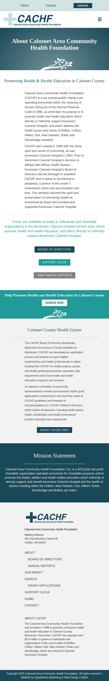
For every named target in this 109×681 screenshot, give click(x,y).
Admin (84, 677)
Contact (51, 5)
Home (25, 5)
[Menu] (100, 19)
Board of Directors (45, 559)
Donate (83, 5)
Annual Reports (41, 566)
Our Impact (34, 572)
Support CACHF (37, 592)
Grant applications (44, 585)
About (30, 552)
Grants (31, 579)
